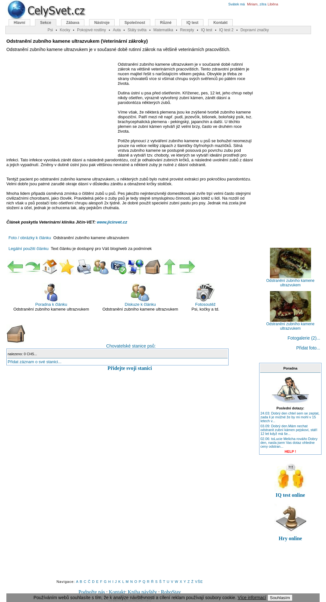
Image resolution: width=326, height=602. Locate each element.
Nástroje (102, 22)
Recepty (187, 30)
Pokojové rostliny (91, 30)
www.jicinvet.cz (112, 222)
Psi (50, 30)
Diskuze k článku (140, 295)
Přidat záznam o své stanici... (34, 361)
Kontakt (117, 592)
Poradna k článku (51, 295)
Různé (166, 22)
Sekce (45, 22)
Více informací (251, 597)
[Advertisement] (59, 108)
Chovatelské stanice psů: (81, 336)
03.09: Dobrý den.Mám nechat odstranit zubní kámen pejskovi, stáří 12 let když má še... (288, 430)
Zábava (72, 22)
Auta (117, 30)
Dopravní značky (254, 30)
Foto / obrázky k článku (30, 237)
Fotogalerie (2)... (303, 338)
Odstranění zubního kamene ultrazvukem (290, 281)
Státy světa (137, 30)
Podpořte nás (92, 592)
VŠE (199, 582)
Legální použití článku (29, 248)
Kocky (65, 30)
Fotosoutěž (205, 295)
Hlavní (19, 22)
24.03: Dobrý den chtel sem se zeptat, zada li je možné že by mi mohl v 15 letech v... (289, 417)
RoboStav (171, 592)
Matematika (163, 30)
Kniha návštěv (142, 592)
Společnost (134, 22)
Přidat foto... (308, 347)
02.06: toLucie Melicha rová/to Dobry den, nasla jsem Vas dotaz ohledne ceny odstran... (288, 442)
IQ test (192, 22)
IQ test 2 (226, 30)
